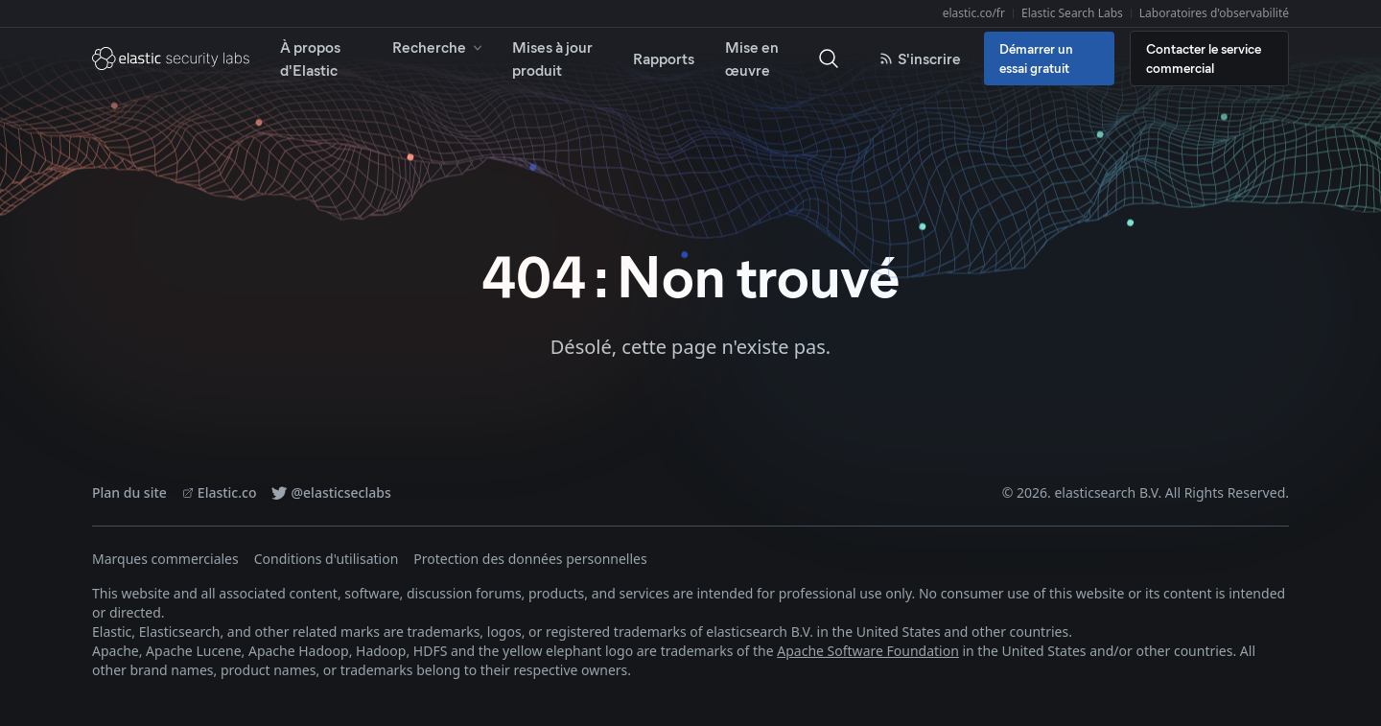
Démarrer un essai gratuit (1036, 58)
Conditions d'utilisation (326, 559)
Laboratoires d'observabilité (1214, 13)
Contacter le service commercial (1203, 58)
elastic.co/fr (974, 13)
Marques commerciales (165, 559)
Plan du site (129, 492)
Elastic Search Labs (1072, 13)
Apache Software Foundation (868, 651)
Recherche (438, 46)
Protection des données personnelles (529, 559)
